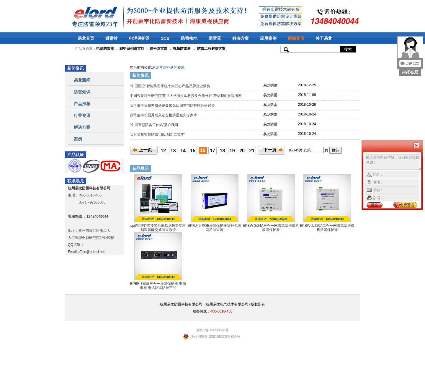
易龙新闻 (82, 80)
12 (163, 150)
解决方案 (240, 38)
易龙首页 (86, 38)
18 (222, 150)
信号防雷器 (158, 49)
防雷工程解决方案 (210, 49)
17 (212, 150)
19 (232, 150)
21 (252, 150)
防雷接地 (189, 38)
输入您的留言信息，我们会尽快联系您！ (393, 163)
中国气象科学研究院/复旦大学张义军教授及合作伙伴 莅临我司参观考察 (186, 96)
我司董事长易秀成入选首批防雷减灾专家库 (164, 115)
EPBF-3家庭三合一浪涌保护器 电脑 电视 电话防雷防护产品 (158, 286)
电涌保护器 (139, 38)
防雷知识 (82, 92)
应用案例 (268, 38)
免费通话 (407, 205)
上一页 (145, 150)
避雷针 (111, 38)
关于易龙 (324, 38)
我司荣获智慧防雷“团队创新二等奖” (158, 135)
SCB (165, 38)
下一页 (270, 150)
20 (242, 150)
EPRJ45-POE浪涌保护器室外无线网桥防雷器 (214, 228)
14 (183, 150)
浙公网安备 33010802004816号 (215, 337)
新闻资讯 (296, 38)
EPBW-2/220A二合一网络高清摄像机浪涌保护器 (327, 228)
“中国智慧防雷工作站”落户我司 (154, 125)
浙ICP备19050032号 (212, 330)
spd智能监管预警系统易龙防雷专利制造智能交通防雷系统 (158, 228)
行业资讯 (82, 115)
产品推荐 (82, 103)
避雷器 (215, 38)
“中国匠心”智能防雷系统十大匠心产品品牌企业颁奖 (170, 86)
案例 (78, 139)
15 (192, 150)
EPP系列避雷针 (132, 49)
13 (173, 150)
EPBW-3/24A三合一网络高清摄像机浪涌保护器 (271, 228)
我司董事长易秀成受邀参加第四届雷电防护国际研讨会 (173, 105)
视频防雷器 (182, 49)
